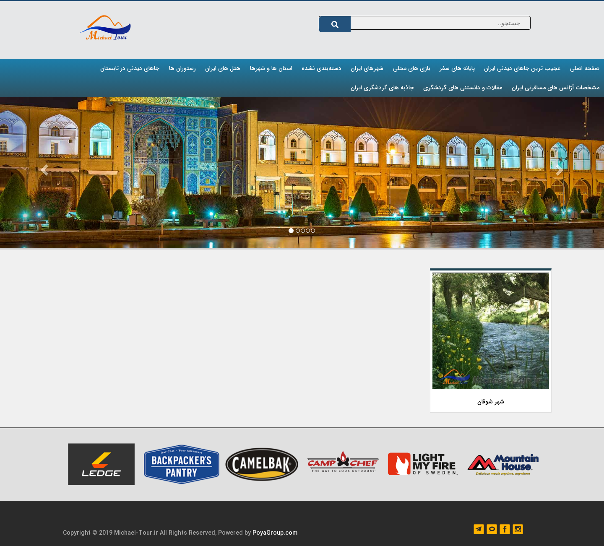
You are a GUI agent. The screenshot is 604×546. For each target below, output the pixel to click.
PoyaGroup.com (275, 533)
